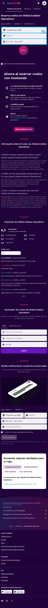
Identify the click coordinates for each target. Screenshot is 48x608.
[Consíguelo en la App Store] (19, 592)
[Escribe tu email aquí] (26, 426)
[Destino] (25, 35)
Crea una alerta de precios (19, 118)
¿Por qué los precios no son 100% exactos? (25, 518)
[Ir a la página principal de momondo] (13, 3)
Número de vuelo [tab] (15, 326)
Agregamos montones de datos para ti (25, 514)
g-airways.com (28, 205)
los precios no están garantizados (12, 504)
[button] (3, 3)
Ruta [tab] (4, 326)
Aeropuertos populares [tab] (12, 467)
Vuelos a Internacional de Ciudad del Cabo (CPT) (20, 484)
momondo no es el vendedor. (25, 510)
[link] (24, 129)
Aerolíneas (18, 526)
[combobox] (6, 24)
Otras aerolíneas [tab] (10, 471)
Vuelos (11, 526)
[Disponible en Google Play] (6, 592)
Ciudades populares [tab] (31, 467)
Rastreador (15, 197)
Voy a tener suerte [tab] (25, 471)
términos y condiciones (34, 441)
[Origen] (25, 30)
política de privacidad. (7, 443)
